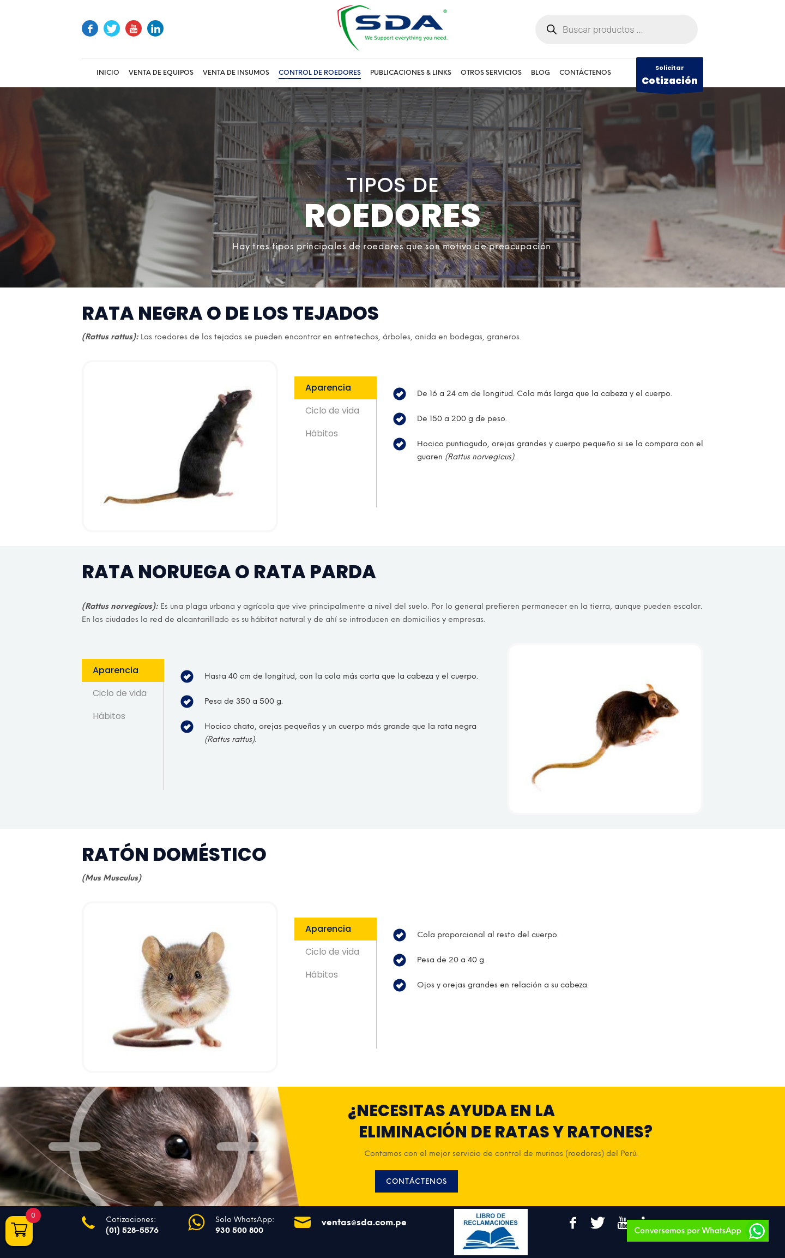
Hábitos (321, 433)
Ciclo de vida (332, 410)
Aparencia (328, 387)
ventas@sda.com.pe (364, 1222)
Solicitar (669, 77)
